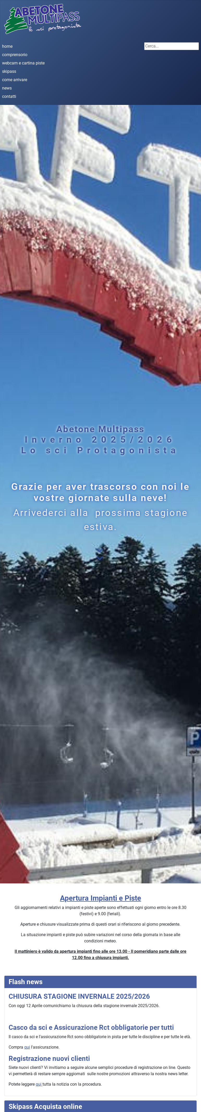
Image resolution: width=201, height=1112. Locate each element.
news (7, 88)
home (7, 46)
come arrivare (14, 79)
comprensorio (14, 54)
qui (27, 1047)
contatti (9, 96)
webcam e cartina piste (23, 63)
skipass (9, 71)
